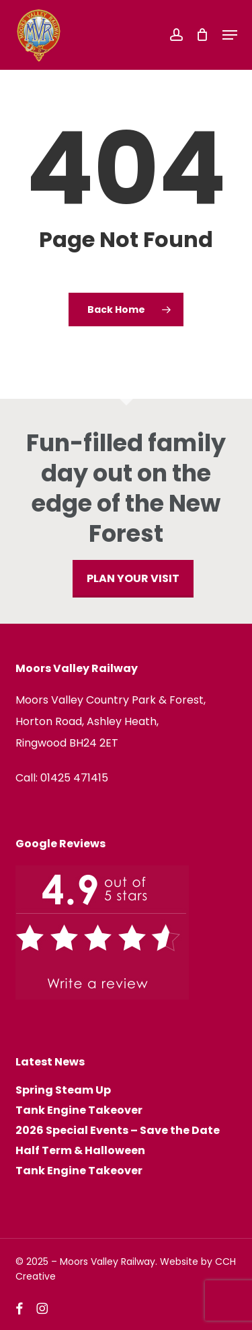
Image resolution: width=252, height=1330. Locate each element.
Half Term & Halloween (80, 1150)
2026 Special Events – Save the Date (117, 1130)
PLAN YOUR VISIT (133, 578)
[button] (229, 35)
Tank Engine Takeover (78, 1110)
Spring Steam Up (63, 1090)
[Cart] (203, 35)
